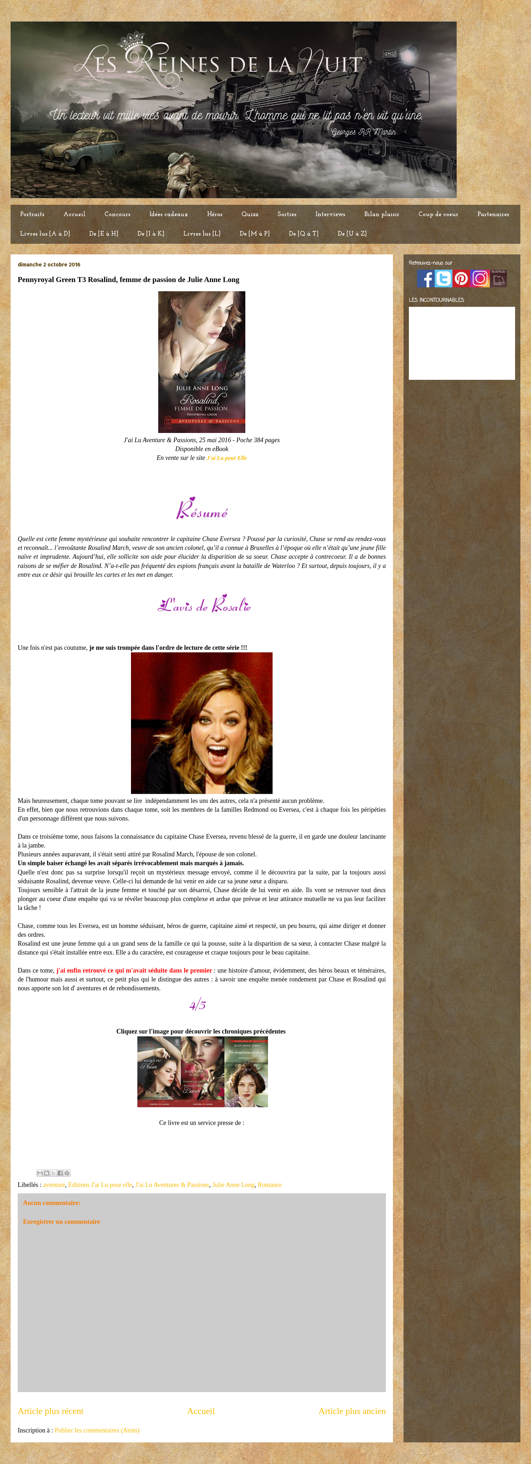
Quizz (249, 214)
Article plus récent (51, 1411)
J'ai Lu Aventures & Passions (172, 1184)
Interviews (330, 214)
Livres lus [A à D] (45, 234)
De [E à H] (103, 234)
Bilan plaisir (381, 214)
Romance (270, 1184)
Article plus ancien (352, 1411)
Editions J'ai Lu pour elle (100, 1184)
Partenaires (493, 214)
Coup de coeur (438, 214)
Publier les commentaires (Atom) (97, 1430)
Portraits (32, 214)
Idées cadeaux (168, 214)
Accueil (74, 214)
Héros (214, 214)
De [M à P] (255, 234)
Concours (117, 214)
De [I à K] (150, 234)
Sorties (287, 214)
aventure (54, 1184)
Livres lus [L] (202, 234)
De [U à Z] (352, 234)
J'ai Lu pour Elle (227, 458)
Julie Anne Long (233, 1184)
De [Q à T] (304, 234)
